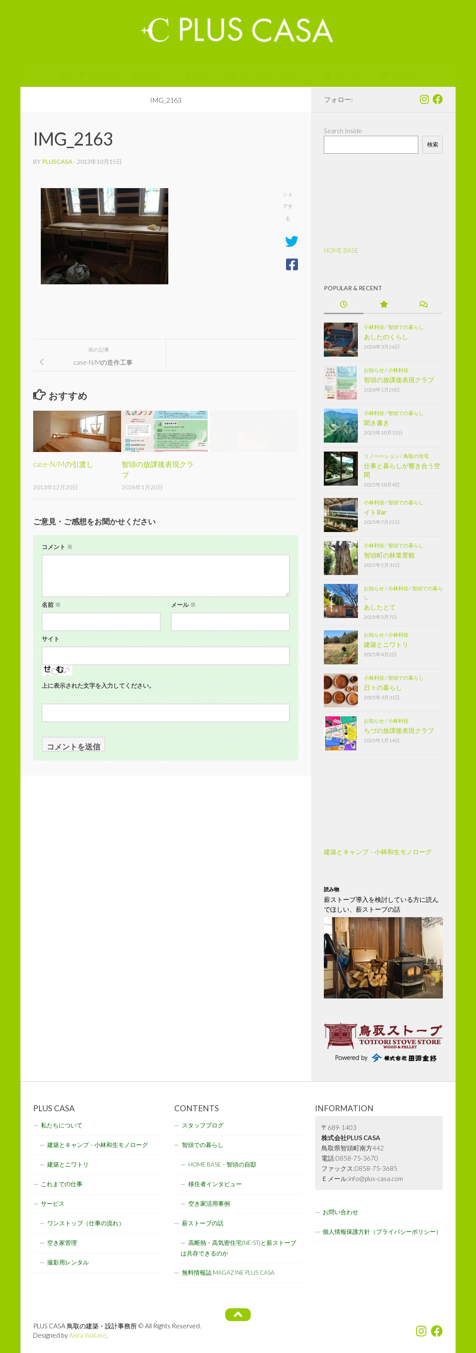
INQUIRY (399, 75)
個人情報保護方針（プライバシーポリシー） (382, 1231)
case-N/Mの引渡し (63, 464)
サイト (51, 638)
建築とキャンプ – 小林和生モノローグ (378, 851)
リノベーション (382, 456)
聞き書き (376, 422)
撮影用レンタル (68, 1262)
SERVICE (149, 75)
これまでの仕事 (61, 1184)
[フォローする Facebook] (438, 99)
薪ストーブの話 (203, 1223)
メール (183, 604)
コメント (57, 546)
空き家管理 (62, 1242)
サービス (53, 1203)
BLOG (299, 75)
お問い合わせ (340, 1212)
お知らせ (374, 370)
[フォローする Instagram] (424, 99)
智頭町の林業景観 (389, 555)
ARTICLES (343, 75)
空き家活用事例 (209, 1203)
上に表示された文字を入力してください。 (98, 685)
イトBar (375, 512)
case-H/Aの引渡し (239, 464)
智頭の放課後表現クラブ (399, 379)
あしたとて (380, 607)
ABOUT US (99, 75)
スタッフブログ (203, 1125)
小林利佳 (374, 327)
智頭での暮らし (406, 327)
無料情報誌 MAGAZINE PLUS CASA (228, 1272)
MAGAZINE (252, 75)
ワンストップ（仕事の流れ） (86, 1223)
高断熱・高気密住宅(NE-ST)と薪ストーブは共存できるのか (238, 1248)
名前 (51, 604)
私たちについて (61, 1125)
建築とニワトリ (386, 644)
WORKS (202, 75)
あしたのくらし (386, 336)
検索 (432, 144)
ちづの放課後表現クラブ (399, 730)
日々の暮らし (383, 687)
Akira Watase (88, 1335)
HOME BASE (341, 250)
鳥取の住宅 (416, 456)
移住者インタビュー (215, 1184)
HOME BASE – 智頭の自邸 (222, 1164)
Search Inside (343, 130)
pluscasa (57, 161)
